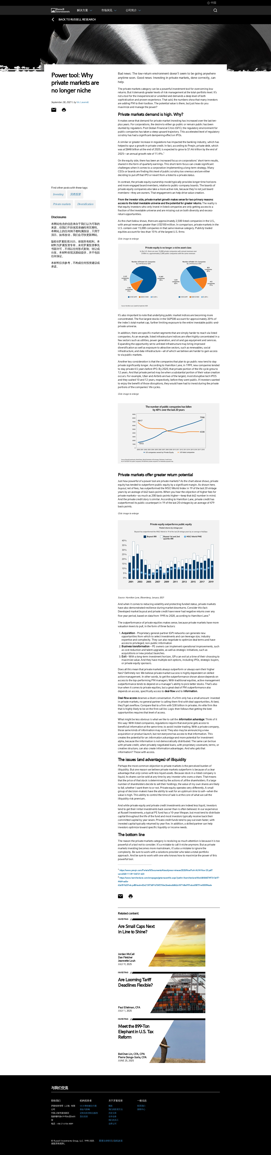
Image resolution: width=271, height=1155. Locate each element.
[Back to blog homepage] (73, 19)
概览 (111, 1106)
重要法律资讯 (105, 1140)
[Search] (215, 10)
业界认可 (113, 1123)
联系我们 (141, 1106)
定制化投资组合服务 (89, 1113)
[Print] (64, 110)
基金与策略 (85, 1109)
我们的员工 (114, 1120)
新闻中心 (141, 1109)
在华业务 (113, 1116)
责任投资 (84, 1116)
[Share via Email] (54, 110)
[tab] (211, 3)
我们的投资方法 (116, 1109)
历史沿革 (113, 1113)
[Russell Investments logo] (60, 10)
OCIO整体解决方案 (88, 1106)
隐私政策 (118, 1140)
